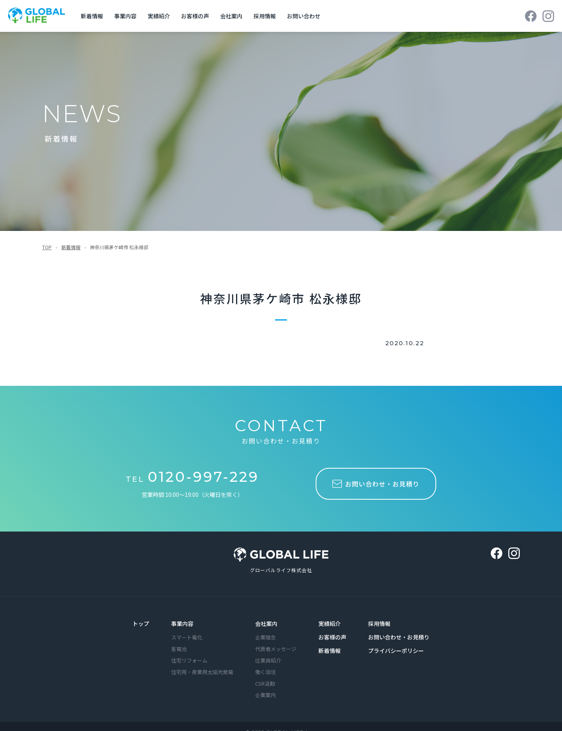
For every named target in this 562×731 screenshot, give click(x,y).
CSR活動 (265, 682)
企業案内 (265, 694)
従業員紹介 (268, 659)
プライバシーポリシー (396, 650)
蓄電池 (179, 648)
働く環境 (265, 671)
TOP (47, 245)
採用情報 (379, 623)
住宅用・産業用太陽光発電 (202, 671)
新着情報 (70, 245)
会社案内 (266, 623)
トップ (141, 623)
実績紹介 (329, 623)
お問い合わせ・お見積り (398, 636)
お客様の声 (332, 636)
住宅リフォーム (189, 659)
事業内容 (182, 623)
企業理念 (265, 636)
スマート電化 (186, 636)
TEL (193, 478)
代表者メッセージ (276, 648)
